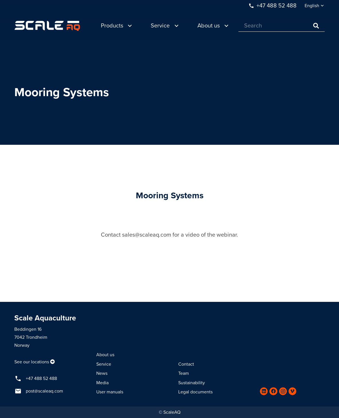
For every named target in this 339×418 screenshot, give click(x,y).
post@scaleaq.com (44, 391)
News (101, 373)
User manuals (109, 392)
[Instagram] (283, 391)
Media (102, 383)
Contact (186, 364)
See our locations (31, 362)
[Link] (47, 26)
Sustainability (191, 383)
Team (183, 373)
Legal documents (195, 392)
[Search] (281, 26)
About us (105, 355)
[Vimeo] (292, 391)
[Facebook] (273, 391)
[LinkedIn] (264, 391)
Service (103, 364)
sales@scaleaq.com (146, 234)
